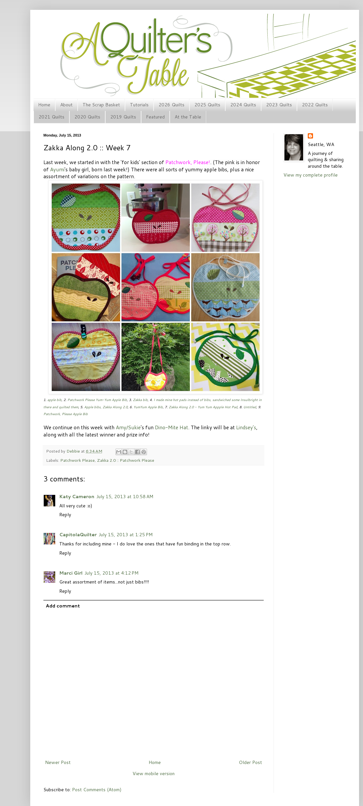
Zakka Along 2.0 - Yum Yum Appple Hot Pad (203, 407)
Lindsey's (246, 427)
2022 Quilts (315, 104)
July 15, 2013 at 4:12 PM (111, 573)
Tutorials (139, 104)
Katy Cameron (76, 496)
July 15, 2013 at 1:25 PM (126, 534)
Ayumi (57, 169)
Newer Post (58, 762)
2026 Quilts (171, 104)
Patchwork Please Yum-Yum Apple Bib (97, 399)
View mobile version (154, 773)
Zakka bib (140, 399)
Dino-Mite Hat (171, 427)
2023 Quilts (279, 104)
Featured (155, 117)
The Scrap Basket (101, 104)
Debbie (73, 451)
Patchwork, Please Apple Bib (65, 414)
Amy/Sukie (128, 427)
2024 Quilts (243, 104)
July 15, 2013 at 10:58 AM (124, 496)
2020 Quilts (87, 117)
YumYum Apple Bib (148, 407)
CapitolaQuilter (78, 534)
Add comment (63, 606)
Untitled (249, 407)
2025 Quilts (207, 104)
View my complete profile (310, 175)
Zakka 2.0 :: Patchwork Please (125, 460)
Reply (65, 514)
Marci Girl (71, 573)
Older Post (250, 762)
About (66, 104)
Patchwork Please (77, 460)
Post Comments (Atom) (96, 789)
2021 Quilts (51, 117)
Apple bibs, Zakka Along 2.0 (106, 407)
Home (44, 104)
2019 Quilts (123, 117)
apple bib (54, 399)
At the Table (188, 117)
